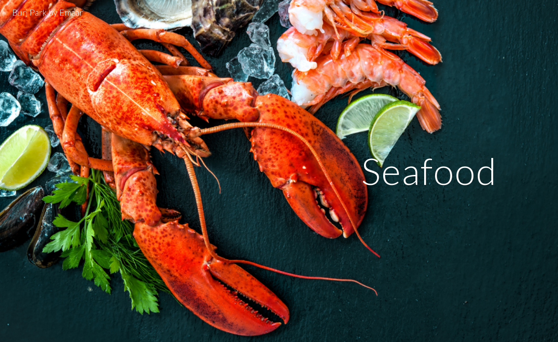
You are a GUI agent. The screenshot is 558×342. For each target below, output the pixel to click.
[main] (429, 171)
